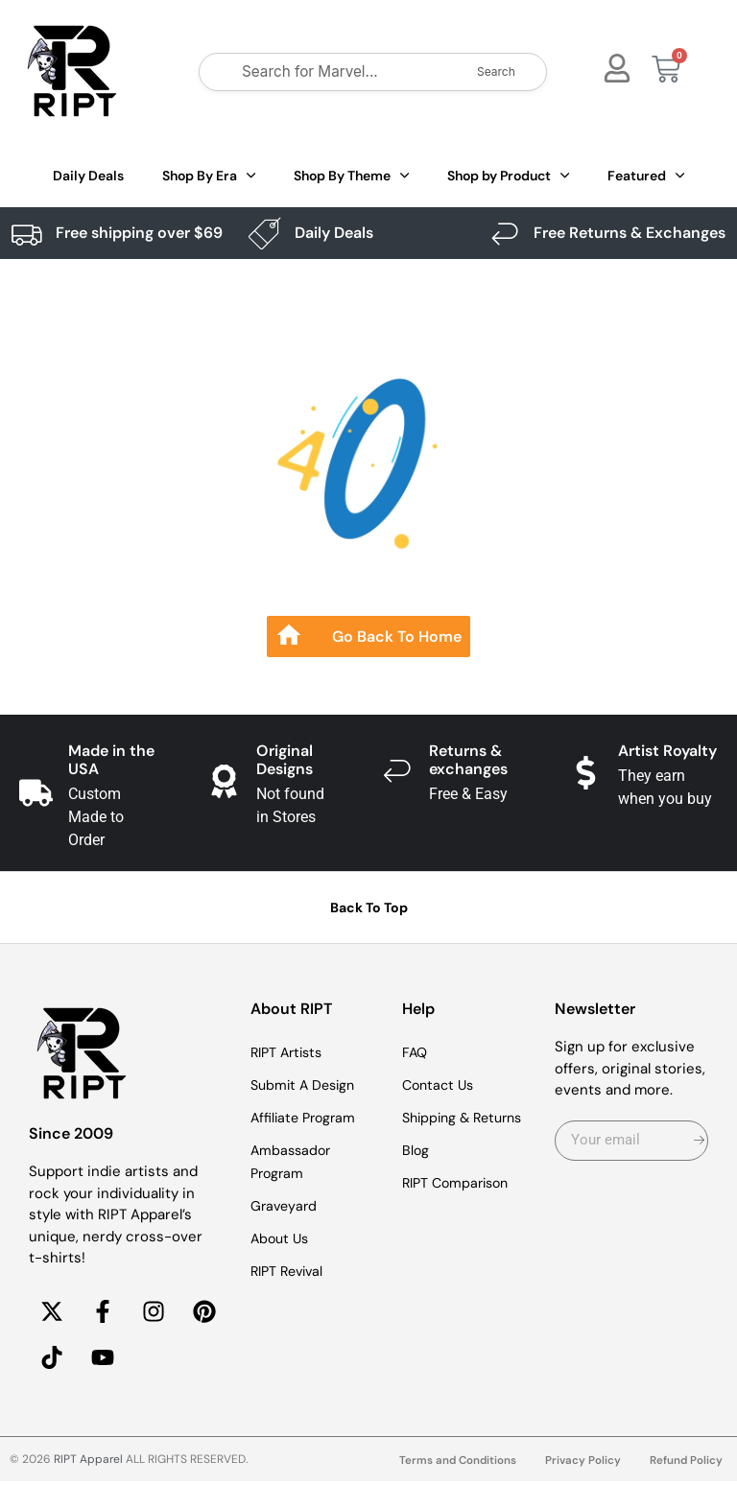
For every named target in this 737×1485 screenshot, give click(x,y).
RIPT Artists (289, 1052)
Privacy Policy (581, 1465)
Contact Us (440, 1085)
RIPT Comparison (459, 1182)
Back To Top (369, 907)
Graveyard (285, 1205)
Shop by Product (508, 175)
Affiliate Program (306, 1117)
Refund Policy (686, 1465)
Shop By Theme (351, 175)
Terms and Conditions (454, 1465)
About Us (281, 1238)
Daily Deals (88, 175)
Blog (416, 1150)
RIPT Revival (290, 1271)
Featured (645, 175)
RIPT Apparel (88, 1463)
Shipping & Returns (467, 1117)
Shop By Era (208, 175)
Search (496, 71)
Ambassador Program (292, 1162)
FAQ (415, 1052)
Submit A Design (306, 1085)
